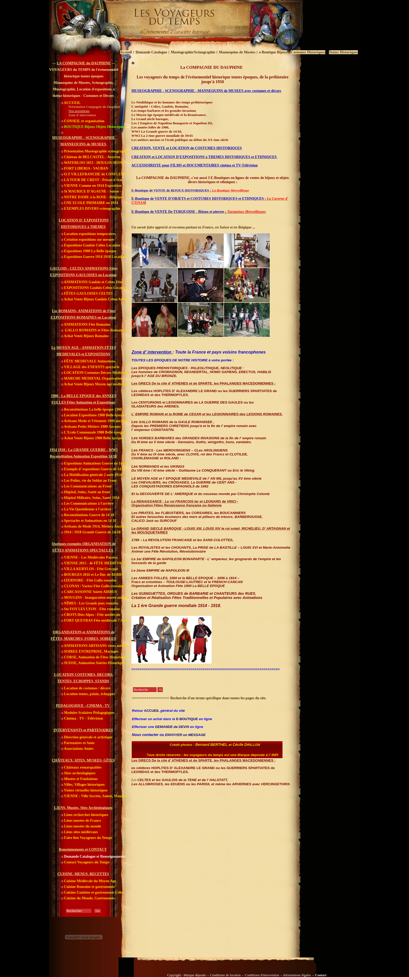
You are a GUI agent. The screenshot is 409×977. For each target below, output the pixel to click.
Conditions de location (225, 975)
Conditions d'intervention (262, 975)
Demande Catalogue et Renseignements (93, 856)
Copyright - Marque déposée (186, 975)
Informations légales (297, 975)
